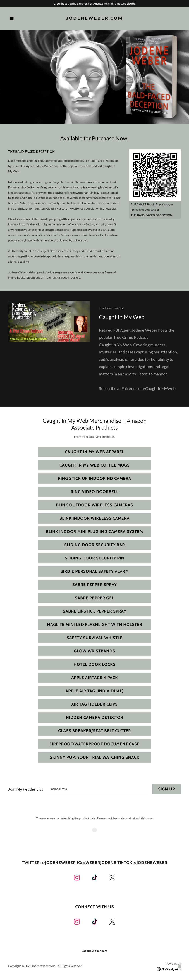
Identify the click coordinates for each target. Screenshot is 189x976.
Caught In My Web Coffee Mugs (94, 465)
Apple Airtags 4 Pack (94, 677)
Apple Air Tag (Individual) (94, 690)
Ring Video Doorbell (94, 491)
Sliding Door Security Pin (94, 558)
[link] (94, 18)
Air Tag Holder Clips (94, 704)
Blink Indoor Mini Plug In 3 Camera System (94, 531)
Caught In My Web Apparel (94, 451)
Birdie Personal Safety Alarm (94, 571)
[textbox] (97, 789)
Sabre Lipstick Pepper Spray (94, 611)
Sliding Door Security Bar (94, 544)
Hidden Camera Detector (94, 717)
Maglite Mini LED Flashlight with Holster (94, 624)
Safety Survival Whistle (95, 637)
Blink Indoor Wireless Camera (94, 518)
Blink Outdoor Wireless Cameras (94, 504)
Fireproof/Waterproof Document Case (94, 744)
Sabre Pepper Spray (94, 584)
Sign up (166, 789)
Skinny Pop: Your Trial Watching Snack (94, 757)
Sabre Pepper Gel (94, 597)
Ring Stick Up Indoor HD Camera (94, 478)
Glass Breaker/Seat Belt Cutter (94, 730)
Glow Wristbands (94, 651)
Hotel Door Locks (95, 664)
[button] (12, 18)
